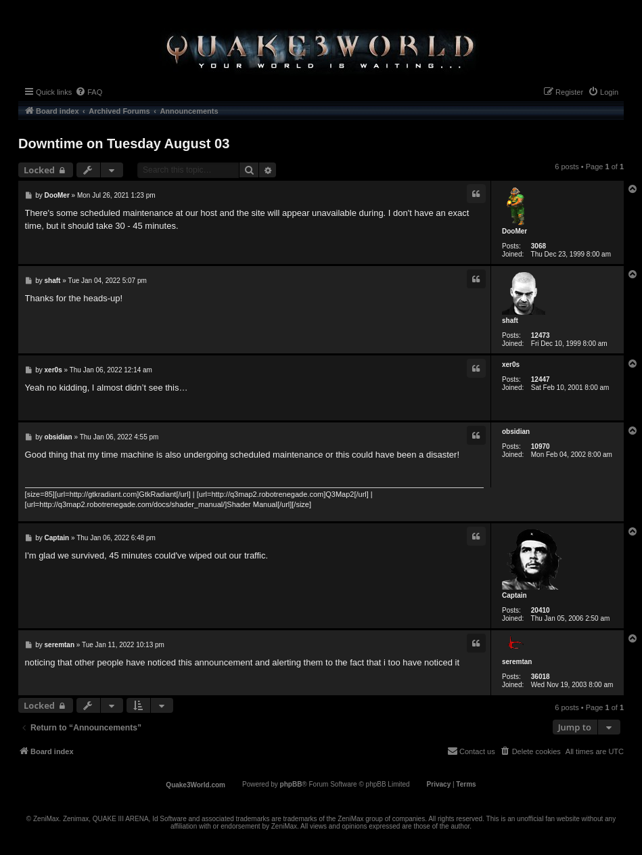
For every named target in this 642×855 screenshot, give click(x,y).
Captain (514, 595)
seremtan (517, 661)
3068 (538, 246)
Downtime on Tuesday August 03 (123, 143)
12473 (540, 335)
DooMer (514, 231)
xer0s (511, 364)
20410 (540, 610)
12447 (540, 379)
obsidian (516, 431)
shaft (510, 320)
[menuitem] (88, 92)
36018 (540, 676)
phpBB (291, 784)
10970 (540, 446)
